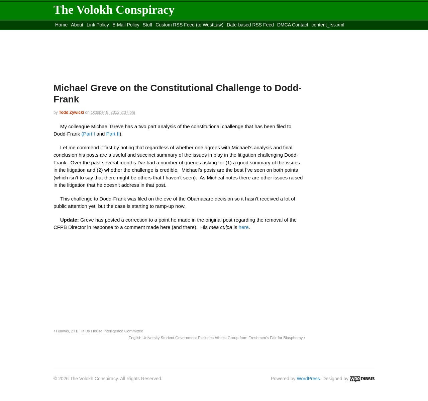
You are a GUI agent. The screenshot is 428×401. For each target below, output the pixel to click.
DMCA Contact (292, 24)
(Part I (88, 134)
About (77, 24)
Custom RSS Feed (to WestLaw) (189, 24)
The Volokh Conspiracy (114, 9)
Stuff (147, 24)
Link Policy (98, 24)
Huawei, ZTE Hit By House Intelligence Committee (98, 331)
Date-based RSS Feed (250, 24)
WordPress (308, 378)
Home (61, 24)
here (244, 227)
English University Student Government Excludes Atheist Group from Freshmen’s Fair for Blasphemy (216, 337)
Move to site (150, 33)
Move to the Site (90, 33)
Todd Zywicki (71, 112)
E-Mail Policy (125, 24)
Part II (113, 134)
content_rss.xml (328, 24)
